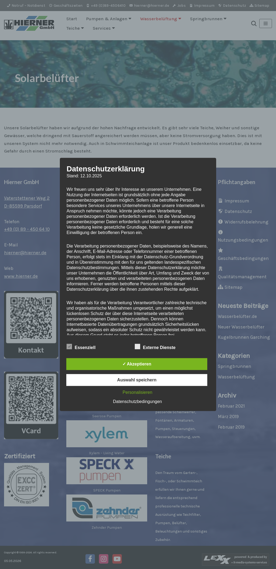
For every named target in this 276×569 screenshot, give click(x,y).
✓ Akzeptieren (136, 364)
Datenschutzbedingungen (137, 401)
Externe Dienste (155, 346)
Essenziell (81, 346)
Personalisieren (137, 392)
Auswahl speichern (137, 380)
